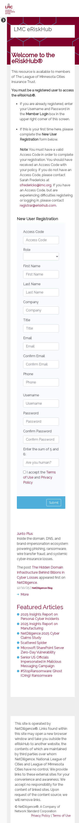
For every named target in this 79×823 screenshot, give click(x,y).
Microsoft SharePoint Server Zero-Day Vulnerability (42, 650)
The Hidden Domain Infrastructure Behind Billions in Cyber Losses (40, 572)
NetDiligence (27, 583)
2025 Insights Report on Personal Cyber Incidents (40, 616)
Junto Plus (25, 534)
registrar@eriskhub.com (38, 205)
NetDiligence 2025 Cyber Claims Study (40, 635)
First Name (31, 266)
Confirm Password (37, 431)
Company (31, 302)
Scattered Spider (34, 643)
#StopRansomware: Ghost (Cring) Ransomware (41, 673)
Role (26, 250)
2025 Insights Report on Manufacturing (39, 626)
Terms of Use (61, 815)
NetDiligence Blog (42, 587)
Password (31, 413)
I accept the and (39, 477)
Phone (28, 374)
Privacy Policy (40, 815)
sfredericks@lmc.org (35, 185)
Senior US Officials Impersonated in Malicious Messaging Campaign (41, 661)
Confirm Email (34, 356)
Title (26, 320)
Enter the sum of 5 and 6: (41, 451)
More (25, 594)
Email (27, 338)
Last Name (31, 284)
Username (31, 395)
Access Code (33, 232)
